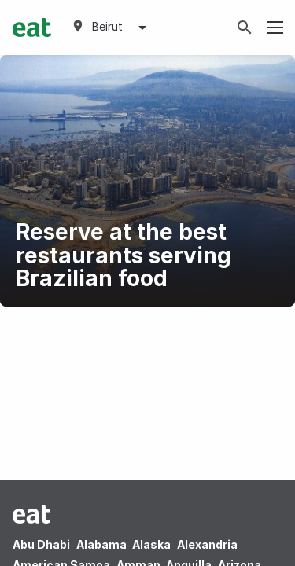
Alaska (151, 544)
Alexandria (207, 544)
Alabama (101, 544)
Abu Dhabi (41, 544)
